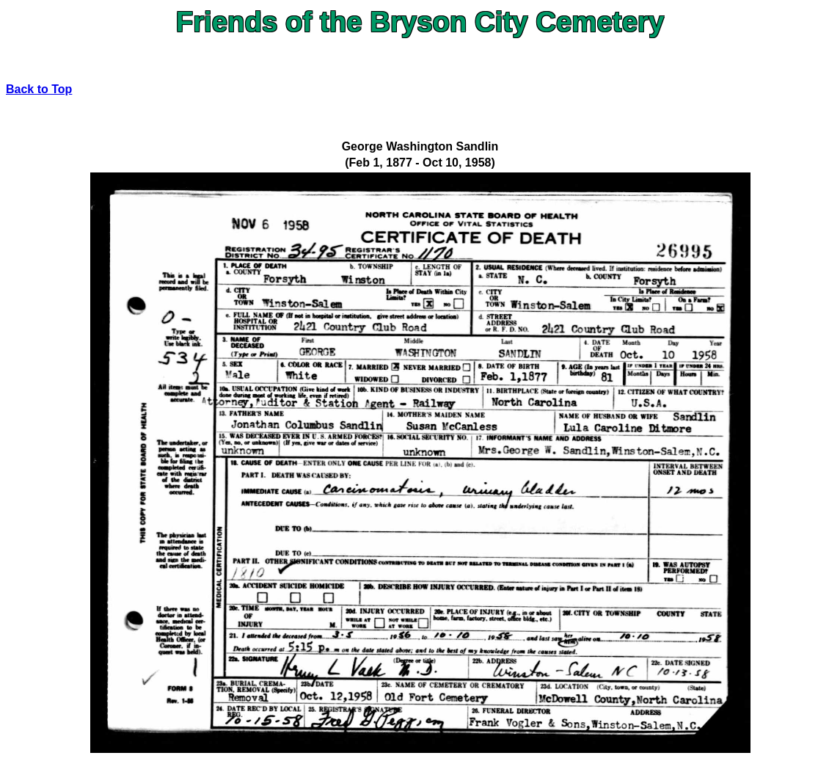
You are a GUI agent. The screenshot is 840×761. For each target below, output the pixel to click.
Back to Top (39, 89)
